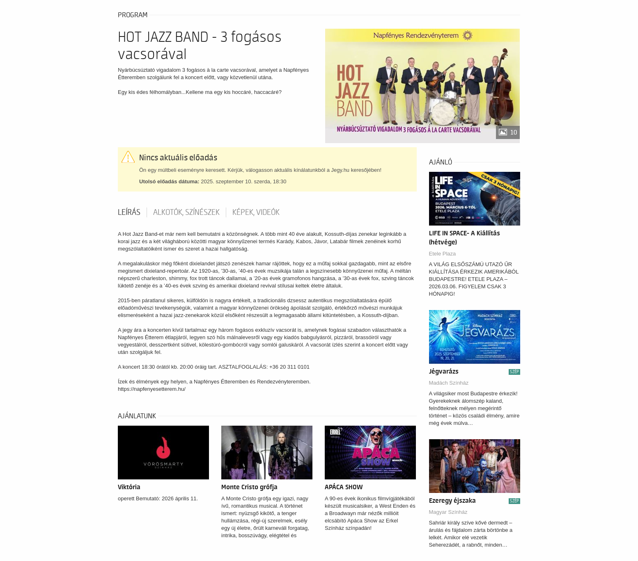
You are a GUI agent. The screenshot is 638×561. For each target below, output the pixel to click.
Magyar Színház (448, 512)
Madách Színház (449, 383)
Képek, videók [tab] (256, 212)
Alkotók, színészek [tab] (186, 212)
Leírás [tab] (129, 212)
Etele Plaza (442, 254)
